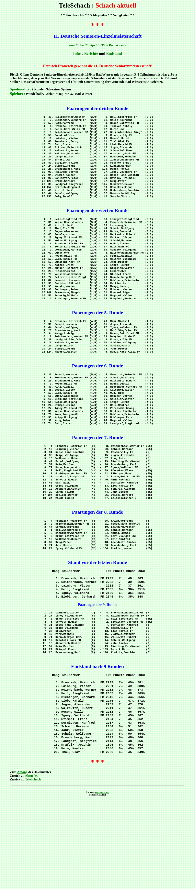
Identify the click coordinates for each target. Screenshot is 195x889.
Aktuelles (31, 863)
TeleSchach (33, 867)
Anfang (22, 860)
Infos (77, 53)
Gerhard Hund (102, 880)
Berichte (91, 53)
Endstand (114, 53)
